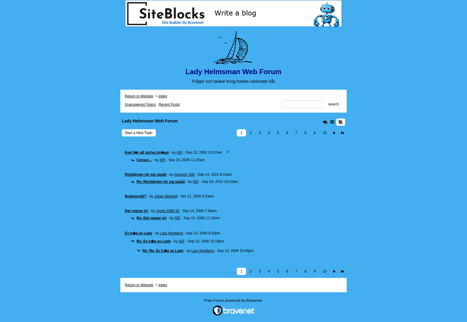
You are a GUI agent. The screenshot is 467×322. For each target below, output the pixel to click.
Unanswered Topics (140, 104)
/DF (162, 160)
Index (162, 96)
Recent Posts (169, 104)
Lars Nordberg (171, 233)
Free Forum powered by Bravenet (233, 300)
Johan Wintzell (166, 196)
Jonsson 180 (184, 174)
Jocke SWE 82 (168, 211)
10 (325, 133)
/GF (180, 152)
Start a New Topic (139, 133)
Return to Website (139, 96)
